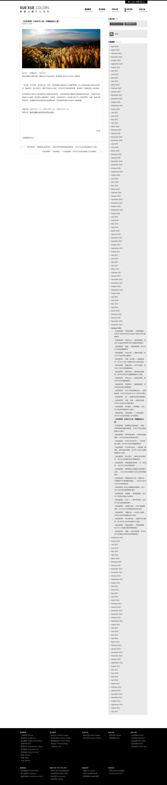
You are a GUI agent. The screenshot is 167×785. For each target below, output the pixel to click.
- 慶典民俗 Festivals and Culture (31, 746)
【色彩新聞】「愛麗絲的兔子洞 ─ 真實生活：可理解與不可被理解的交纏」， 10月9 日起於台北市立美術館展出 (130, 481)
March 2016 (115, 311)
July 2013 (114, 628)
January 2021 (116, 133)
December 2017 (116, 238)
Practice (102, 11)
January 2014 (116, 607)
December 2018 (116, 199)
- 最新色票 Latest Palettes (91, 735)
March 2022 (115, 85)
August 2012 (115, 666)
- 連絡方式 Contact (88, 771)
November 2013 (116, 614)
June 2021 (114, 116)
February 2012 (116, 687)
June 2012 (114, 673)
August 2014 (115, 583)
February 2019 (116, 193)
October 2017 (116, 245)
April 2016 (114, 307)
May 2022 (114, 78)
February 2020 (116, 154)
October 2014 (116, 576)
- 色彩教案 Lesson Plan (138, 746)
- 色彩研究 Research (137, 738)
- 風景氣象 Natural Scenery (29, 752)
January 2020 (116, 158)
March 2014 (115, 600)
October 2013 (116, 618)
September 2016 (117, 290)
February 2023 (116, 53)
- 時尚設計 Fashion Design (59, 735)
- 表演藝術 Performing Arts (29, 749)
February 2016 (116, 314)
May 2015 (114, 551)
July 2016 (114, 297)
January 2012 (116, 691)
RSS (114, 34)
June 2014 (114, 590)
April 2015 (114, 555)
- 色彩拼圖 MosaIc (136, 744)
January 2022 (116, 92)
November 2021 (116, 99)
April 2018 (114, 227)
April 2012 (114, 680)
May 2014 (114, 593)
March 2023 (115, 50)
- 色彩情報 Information (138, 741)
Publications (143, 11)
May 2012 (114, 677)
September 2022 (117, 64)
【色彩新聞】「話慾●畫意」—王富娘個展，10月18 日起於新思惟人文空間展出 (69, 151)
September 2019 (117, 172)
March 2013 (115, 642)
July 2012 (114, 670)
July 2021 (114, 112)
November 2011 (116, 697)
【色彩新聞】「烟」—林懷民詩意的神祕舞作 (130, 397)
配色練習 (102, 9)
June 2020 (114, 147)
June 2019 (114, 182)
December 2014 (116, 569)
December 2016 (116, 279)
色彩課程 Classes (116, 24)
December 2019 (116, 161)
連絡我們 (85, 768)
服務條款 (23, 768)
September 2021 (117, 106)
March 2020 (115, 151)
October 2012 (116, 659)
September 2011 (117, 705)
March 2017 (115, 269)
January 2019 (116, 196)
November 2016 (116, 283)
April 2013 (114, 638)
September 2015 (117, 538)
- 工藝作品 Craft (55, 746)
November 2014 (116, 572)
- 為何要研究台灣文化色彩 (59, 773)
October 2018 (116, 206)
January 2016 (116, 318)
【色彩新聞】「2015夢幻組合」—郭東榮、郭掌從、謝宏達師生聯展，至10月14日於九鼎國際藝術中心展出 (130, 450)
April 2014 (114, 597)
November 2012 (116, 656)
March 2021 (115, 126)
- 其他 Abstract (25, 761)
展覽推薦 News (28, 138)
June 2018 (114, 220)
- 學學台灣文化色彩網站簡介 (60, 771)
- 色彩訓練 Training (56, 779)
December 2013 (116, 611)
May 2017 (114, 262)
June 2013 (114, 631)
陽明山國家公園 (35, 112)
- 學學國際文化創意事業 (90, 776)
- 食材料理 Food (25, 744)
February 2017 (116, 273)
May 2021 (114, 120)
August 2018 (115, 213)
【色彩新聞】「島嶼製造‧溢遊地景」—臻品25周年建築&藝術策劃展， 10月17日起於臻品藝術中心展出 (61, 147)
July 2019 (114, 179)
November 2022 (116, 57)
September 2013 (117, 621)
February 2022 (116, 88)
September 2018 (117, 210)
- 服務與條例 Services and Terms (31, 776)
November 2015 (116, 325)
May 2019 (114, 186)
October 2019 (116, 168)
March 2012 (115, 684)
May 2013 (114, 635)
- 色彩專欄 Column (137, 735)
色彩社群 (115, 9)
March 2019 (115, 189)
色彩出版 (142, 9)
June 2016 (114, 300)
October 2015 (116, 328)
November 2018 (116, 203)
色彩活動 (129, 9)
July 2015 (114, 544)
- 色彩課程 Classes (114, 735)
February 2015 (116, 562)
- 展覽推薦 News (114, 738)
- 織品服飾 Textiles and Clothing (31, 741)
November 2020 (116, 140)
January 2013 (116, 649)
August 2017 (115, 252)
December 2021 (116, 95)
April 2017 (114, 266)
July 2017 (114, 255)
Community (116, 11)
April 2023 (114, 46)
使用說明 (111, 768)
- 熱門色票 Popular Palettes (91, 738)
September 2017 (117, 248)
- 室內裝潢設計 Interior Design (60, 738)
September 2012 (117, 663)
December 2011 (116, 694)
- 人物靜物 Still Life (26, 735)
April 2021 (114, 123)
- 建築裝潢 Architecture (28, 738)
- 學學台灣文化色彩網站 (116, 771)
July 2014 (114, 586)
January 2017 (116, 276)
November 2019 (116, 165)
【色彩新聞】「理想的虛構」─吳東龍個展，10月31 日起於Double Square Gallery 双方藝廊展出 (129, 334)
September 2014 (117, 579)
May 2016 (114, 304)
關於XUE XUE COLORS (58, 768)
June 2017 (114, 259)
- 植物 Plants (24, 758)
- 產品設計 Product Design (59, 744)
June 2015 (114, 548)
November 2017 (116, 241)
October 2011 (116, 701)
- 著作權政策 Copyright (28, 773)
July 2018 (114, 217)
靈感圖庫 (88, 9)
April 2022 (114, 81)
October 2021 (116, 102)
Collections (88, 11)
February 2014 (116, 604)
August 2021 (115, 109)
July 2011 (114, 711)
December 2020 (116, 137)
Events (128, 11)
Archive (118, 42)
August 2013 (115, 624)
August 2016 (115, 293)
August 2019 (115, 175)
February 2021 (116, 130)
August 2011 (115, 708)
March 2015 (115, 558)
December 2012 (116, 652)
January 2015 (116, 565)
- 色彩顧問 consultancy (58, 776)
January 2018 (116, 234)
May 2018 (114, 224)
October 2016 (116, 286)
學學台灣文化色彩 (47, 112)
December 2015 (116, 321)
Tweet (98, 131)
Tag (117, 19)
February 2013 (116, 645)
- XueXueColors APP (115, 773)
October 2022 (116, 60)
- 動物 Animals (25, 755)
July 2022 (114, 71)
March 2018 (115, 231)
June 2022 (114, 74)
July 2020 (114, 144)
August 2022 (115, 67)
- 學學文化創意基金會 (89, 773)
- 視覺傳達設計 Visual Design (60, 741)
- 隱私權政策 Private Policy (29, 771)
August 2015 (115, 541)
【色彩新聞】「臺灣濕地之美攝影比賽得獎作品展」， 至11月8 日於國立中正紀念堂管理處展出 (130, 472)
